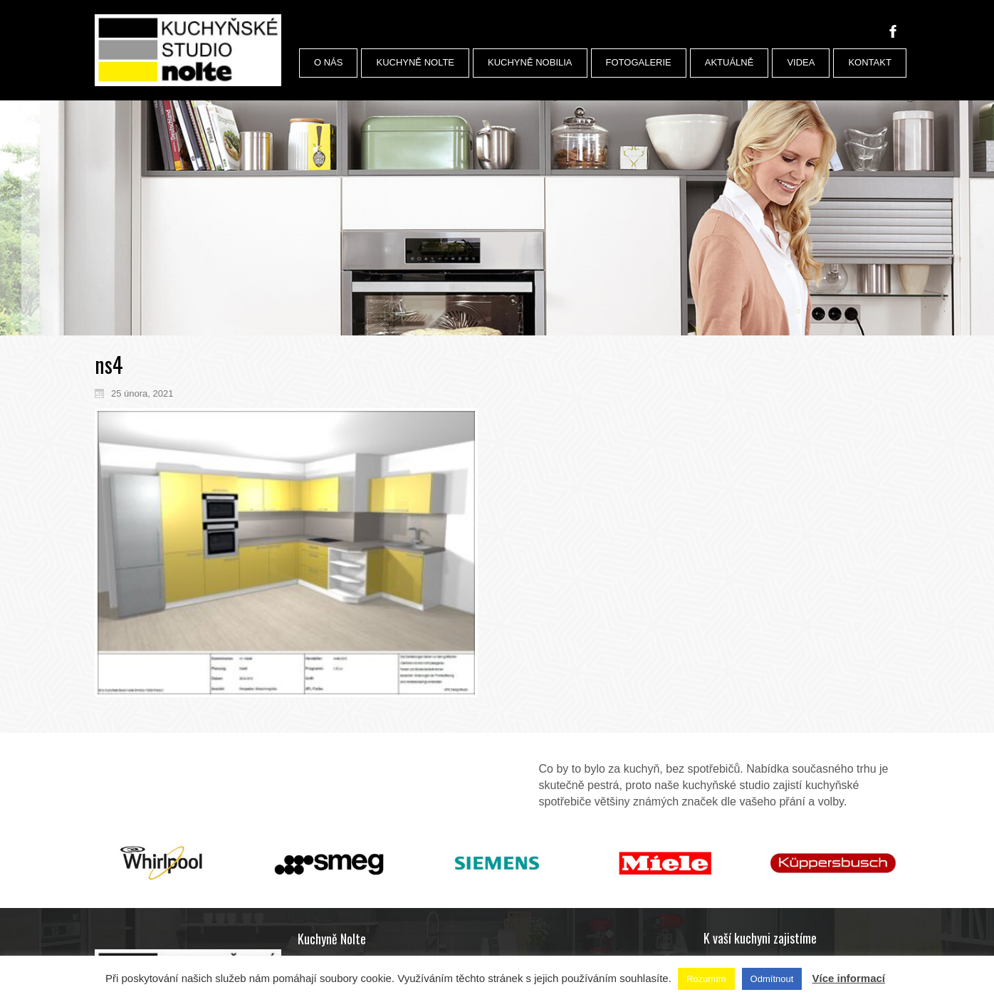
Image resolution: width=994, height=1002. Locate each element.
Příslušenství (743, 866)
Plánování (738, 941)
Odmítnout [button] (772, 979)
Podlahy (734, 891)
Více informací (848, 978)
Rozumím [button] (706, 979)
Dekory (732, 903)
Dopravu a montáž (754, 928)
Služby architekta (751, 916)
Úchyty (732, 879)
